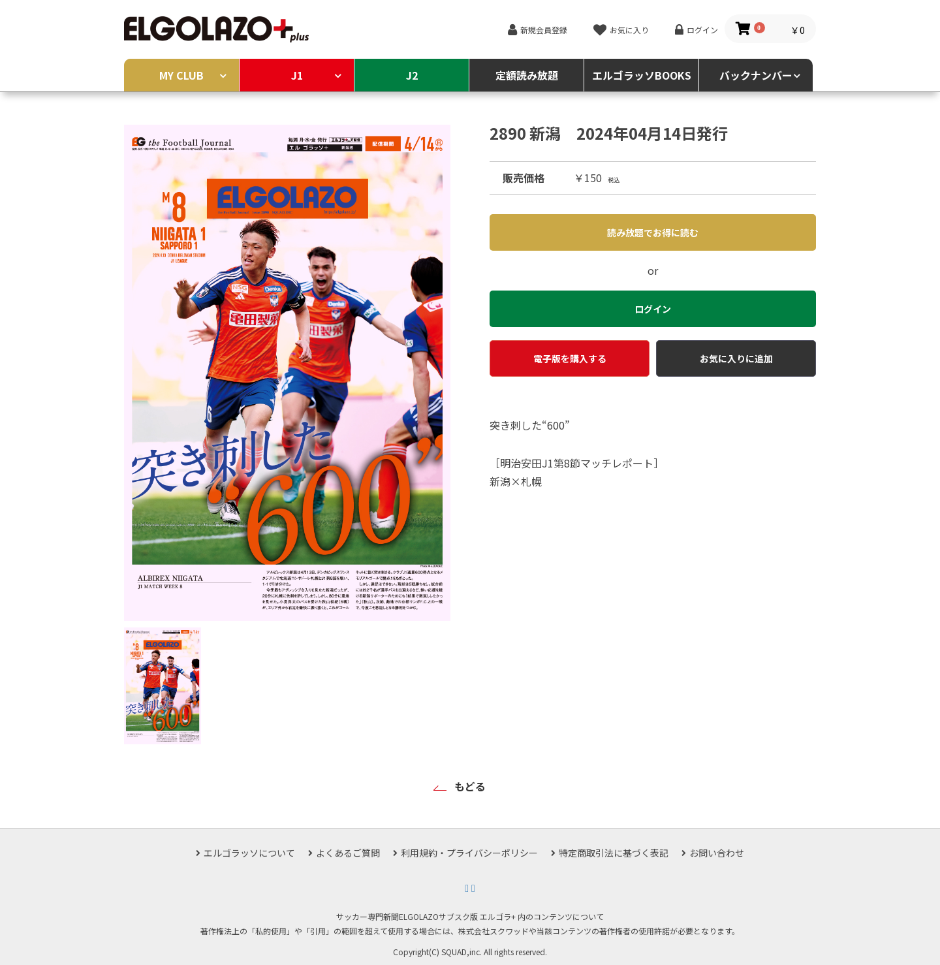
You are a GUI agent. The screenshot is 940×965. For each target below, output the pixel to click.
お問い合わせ (716, 852)
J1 (297, 75)
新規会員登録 (543, 29)
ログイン (702, 29)
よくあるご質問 (348, 852)
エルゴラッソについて (249, 852)
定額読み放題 (526, 75)
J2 (412, 75)
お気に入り (629, 29)
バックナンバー (755, 75)
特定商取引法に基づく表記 (613, 852)
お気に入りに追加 (736, 358)
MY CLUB (181, 75)
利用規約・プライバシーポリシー (469, 852)
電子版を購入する (569, 358)
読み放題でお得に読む (652, 232)
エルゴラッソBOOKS (641, 75)
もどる (470, 786)
